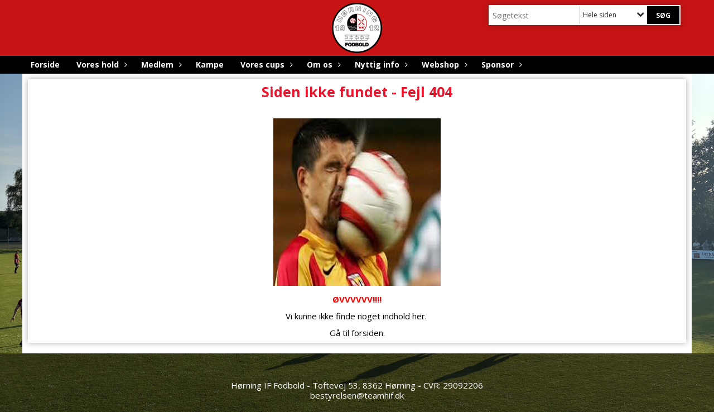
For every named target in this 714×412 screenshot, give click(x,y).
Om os (322, 64)
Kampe (210, 64)
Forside (45, 64)
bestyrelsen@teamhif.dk (357, 395)
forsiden (367, 332)
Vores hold (100, 64)
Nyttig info (380, 64)
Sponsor (500, 64)
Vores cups (265, 64)
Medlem (160, 64)
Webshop (443, 64)
